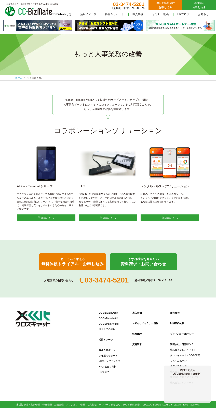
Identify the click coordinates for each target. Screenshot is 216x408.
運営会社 (175, 312)
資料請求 (137, 344)
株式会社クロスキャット (183, 349)
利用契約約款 (177, 323)
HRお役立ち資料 (107, 366)
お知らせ (203, 14)
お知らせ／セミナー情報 (145, 323)
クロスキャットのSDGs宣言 (185, 355)
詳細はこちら (46, 217)
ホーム (18, 77)
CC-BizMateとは (62, 14)
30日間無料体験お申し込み (165, 5)
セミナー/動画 (160, 14)
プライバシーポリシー (182, 334)
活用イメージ (88, 14)
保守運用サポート (108, 355)
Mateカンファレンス (109, 361)
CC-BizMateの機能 (108, 323)
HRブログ (183, 14)
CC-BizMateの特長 (108, 318)
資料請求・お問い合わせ (143, 261)
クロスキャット (33, 319)
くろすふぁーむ (178, 360)
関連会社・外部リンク (182, 344)
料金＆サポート (114, 14)
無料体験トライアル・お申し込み (72, 261)
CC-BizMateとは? (108, 312)
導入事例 (137, 14)
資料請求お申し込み (199, 5)
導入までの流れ (107, 329)
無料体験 (137, 334)
